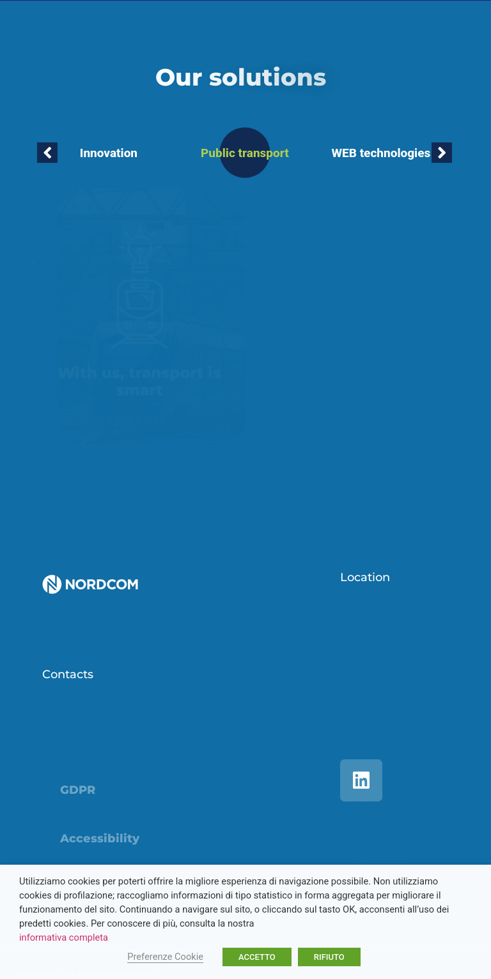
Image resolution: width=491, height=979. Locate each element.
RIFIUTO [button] (329, 957)
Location (365, 577)
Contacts (67, 674)
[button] (47, 152)
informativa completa (63, 937)
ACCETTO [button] (257, 957)
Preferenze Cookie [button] (165, 956)
